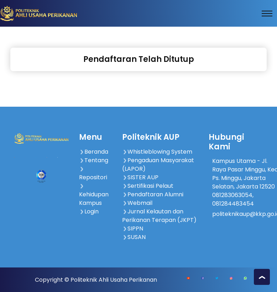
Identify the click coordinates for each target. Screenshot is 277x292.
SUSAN (134, 237)
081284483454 (233, 204)
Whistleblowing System (157, 152)
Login (89, 211)
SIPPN (132, 228)
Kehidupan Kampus (94, 195)
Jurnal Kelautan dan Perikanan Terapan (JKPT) (159, 215)
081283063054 (232, 195)
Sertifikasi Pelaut (147, 186)
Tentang (93, 160)
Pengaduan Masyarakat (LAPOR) (158, 164)
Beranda (93, 152)
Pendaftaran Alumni (152, 194)
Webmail (137, 203)
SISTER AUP (140, 177)
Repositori (93, 173)
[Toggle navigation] (267, 13)
